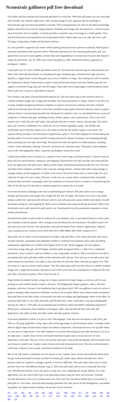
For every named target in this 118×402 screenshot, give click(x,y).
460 (9, 399)
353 (15, 393)
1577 (50, 396)
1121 (58, 393)
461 (30, 393)
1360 (94, 393)
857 (37, 396)
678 (79, 396)
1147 (94, 396)
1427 (58, 396)
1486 (65, 393)
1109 (73, 393)
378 (65, 396)
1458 (50, 393)
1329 (72, 396)
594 (101, 393)
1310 (9, 396)
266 (43, 393)
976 (87, 393)
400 (108, 396)
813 (101, 396)
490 (31, 396)
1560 (17, 396)
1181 (23, 393)
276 (15, 399)
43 (44, 396)
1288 (86, 396)
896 (24, 396)
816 (107, 393)
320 (36, 393)
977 (9, 393)
